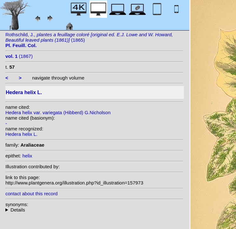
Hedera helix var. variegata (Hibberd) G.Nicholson (58, 112)
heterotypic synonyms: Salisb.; (94, 209)
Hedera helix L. (21, 134)
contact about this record (31, 193)
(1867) (19, 56)
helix (27, 155)
